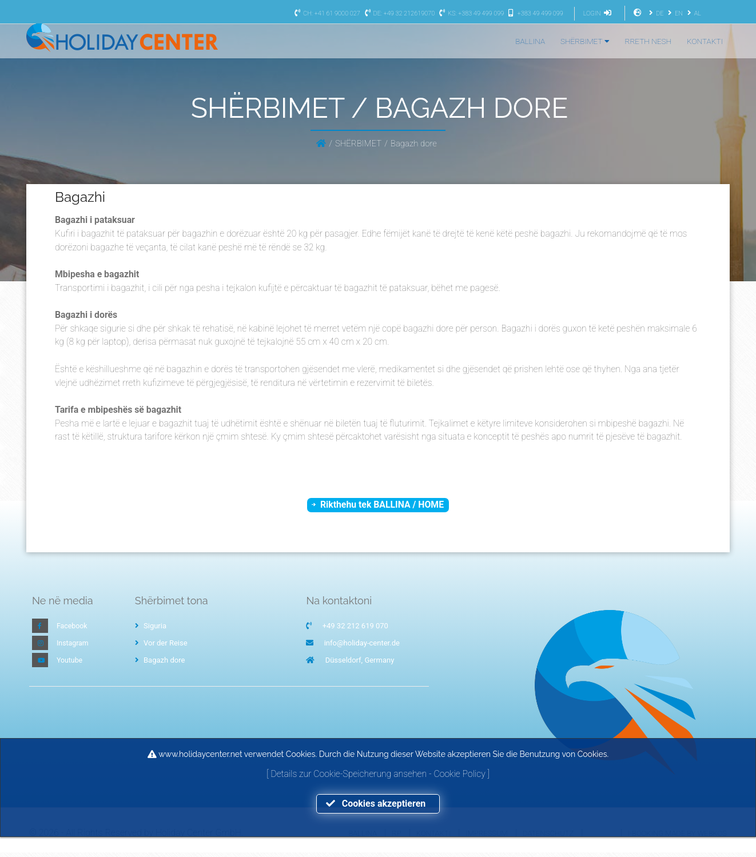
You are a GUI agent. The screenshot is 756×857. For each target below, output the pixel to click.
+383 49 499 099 (534, 13)
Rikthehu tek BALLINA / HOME (382, 508)
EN (674, 13)
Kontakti (433, 837)
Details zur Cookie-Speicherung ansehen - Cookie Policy (379, 773)
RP (396, 837)
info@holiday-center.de (362, 647)
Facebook (73, 630)
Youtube (70, 664)
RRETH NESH (648, 41)
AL (693, 13)
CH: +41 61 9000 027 (326, 13)
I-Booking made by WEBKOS (677, 837)
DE (654, 13)
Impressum (486, 837)
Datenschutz (548, 837)
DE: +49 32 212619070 (398, 13)
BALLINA (530, 41)
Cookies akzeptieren (378, 803)
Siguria (150, 630)
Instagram (73, 647)
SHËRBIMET (585, 41)
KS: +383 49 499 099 (470, 13)
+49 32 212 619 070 (355, 630)
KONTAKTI (705, 41)
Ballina (362, 837)
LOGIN (598, 13)
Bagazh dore (160, 664)
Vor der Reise (161, 647)
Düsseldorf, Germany (360, 664)
